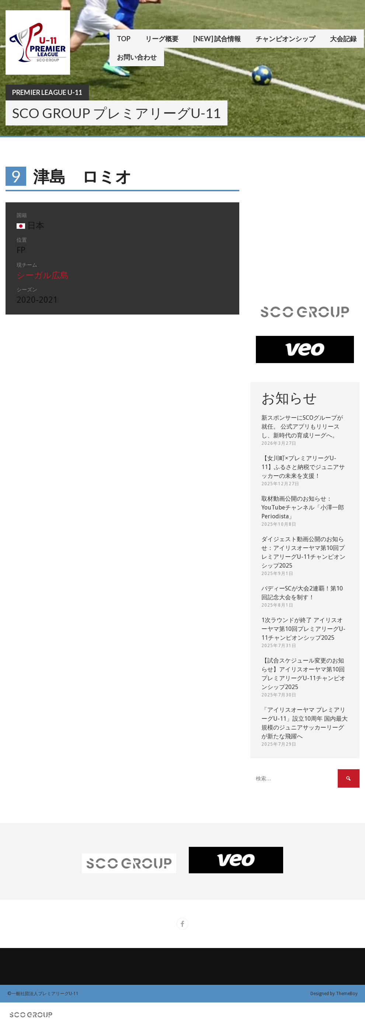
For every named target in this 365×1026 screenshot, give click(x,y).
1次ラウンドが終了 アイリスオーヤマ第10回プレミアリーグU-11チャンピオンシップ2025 (303, 629)
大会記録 (343, 39)
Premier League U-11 (47, 92)
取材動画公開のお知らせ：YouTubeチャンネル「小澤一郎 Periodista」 (302, 507)
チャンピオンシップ (285, 39)
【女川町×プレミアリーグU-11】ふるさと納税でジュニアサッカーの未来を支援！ (303, 467)
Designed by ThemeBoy (334, 993)
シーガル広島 (43, 275)
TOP (124, 39)
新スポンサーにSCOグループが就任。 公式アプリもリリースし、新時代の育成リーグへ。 (302, 426)
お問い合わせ (137, 57)
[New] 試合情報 (217, 39)
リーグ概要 (161, 39)
